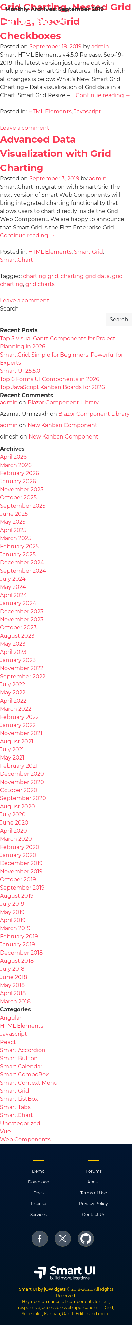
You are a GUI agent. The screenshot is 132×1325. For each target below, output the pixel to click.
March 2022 (15, 709)
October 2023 (18, 627)
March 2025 (15, 538)
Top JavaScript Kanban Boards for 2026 (52, 387)
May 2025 (12, 522)
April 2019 (13, 920)
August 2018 (17, 961)
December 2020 (22, 774)
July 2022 (12, 684)
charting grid (40, 276)
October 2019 (18, 879)
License (38, 1203)
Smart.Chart (16, 260)
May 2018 (12, 985)
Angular (10, 1017)
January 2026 (18, 481)
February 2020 (19, 847)
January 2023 (18, 660)
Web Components (25, 1139)
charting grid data (85, 276)
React (8, 1042)
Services (38, 1214)
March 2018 (15, 1001)
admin (100, 46)
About (93, 1181)
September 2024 (23, 571)
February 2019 (19, 936)
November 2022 (21, 668)
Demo (38, 1171)
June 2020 (14, 822)
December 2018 (21, 952)
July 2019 (12, 904)
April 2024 (13, 595)
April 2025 (13, 530)
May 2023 (12, 644)
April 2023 (13, 652)
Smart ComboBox (24, 1074)
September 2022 (22, 676)
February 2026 (19, 473)
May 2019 (12, 912)
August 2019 (17, 896)
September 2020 (23, 798)
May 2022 (12, 692)
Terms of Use (93, 1192)
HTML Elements (50, 111)
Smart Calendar (21, 1066)
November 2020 (22, 782)
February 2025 (19, 546)
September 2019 (22, 887)
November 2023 (21, 619)
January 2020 (18, 855)
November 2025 (21, 489)
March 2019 (15, 928)
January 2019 (17, 944)
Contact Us (93, 1214)
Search (9, 308)
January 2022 (18, 725)
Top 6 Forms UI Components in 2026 (49, 379)
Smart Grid (88, 252)
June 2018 (13, 977)
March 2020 (16, 839)
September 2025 (22, 506)
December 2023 (21, 611)
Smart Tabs (15, 1107)
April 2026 (13, 457)
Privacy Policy (93, 1203)
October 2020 (18, 790)
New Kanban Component (62, 425)
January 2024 (18, 603)
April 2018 (13, 993)
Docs (38, 1192)
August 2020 (17, 806)
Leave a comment (24, 128)
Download (38, 1181)
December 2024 (22, 562)
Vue (5, 1131)
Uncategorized (20, 1123)
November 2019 (21, 871)
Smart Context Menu (29, 1083)
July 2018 (12, 969)
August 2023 (17, 636)
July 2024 (13, 579)
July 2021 (12, 749)
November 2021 (21, 733)
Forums (94, 1171)
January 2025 (18, 554)
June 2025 (14, 514)
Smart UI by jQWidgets (42, 1289)
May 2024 (13, 587)
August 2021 (16, 741)
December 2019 (21, 863)
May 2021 (12, 757)
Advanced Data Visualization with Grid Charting (55, 153)
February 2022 (19, 717)
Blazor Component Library (63, 402)
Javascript (87, 111)
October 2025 (18, 497)
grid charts (40, 284)
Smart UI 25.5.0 (20, 371)
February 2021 (19, 766)
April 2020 (13, 831)
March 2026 (16, 465)
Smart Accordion (22, 1050)
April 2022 (13, 701)
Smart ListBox (19, 1099)
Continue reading (103, 95)
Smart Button (19, 1058)
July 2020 (13, 814)
